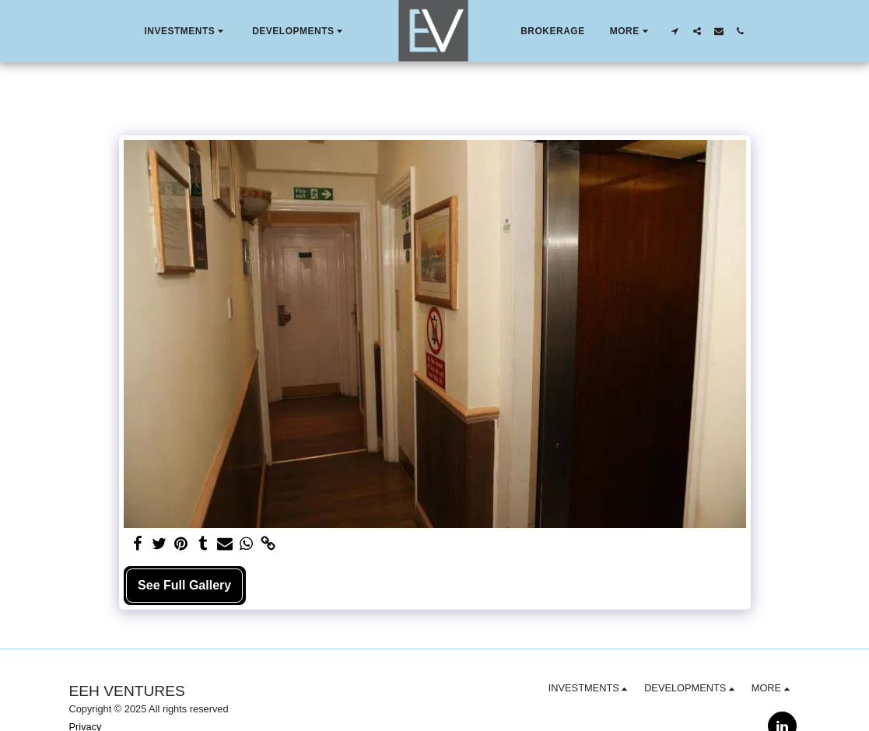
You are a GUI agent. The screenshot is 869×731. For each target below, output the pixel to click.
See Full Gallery (184, 585)
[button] (185, 31)
